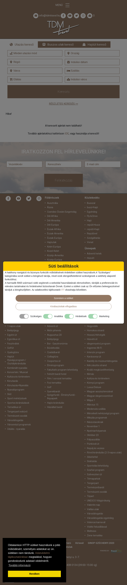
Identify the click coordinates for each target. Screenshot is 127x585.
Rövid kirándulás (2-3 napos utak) (104, 452)
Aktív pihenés (54, 330)
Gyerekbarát (53, 391)
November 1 (93, 426)
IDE (67, 133)
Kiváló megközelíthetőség (100, 369)
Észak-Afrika (54, 229)
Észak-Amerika (55, 233)
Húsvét (90, 258)
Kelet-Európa (54, 246)
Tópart (90, 496)
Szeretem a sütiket (63, 298)
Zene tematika (94, 535)
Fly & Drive (92, 216)
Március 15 (92, 404)
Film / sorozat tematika (59, 378)
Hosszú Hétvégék (96, 335)
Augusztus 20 (54, 335)
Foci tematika (54, 382)
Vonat (90, 242)
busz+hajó (92, 207)
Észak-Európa (54, 238)
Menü (63, 5)
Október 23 (93, 435)
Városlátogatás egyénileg (100, 518)
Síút (9, 394)
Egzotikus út (13, 339)
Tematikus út (14, 407)
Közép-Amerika (55, 255)
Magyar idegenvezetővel (100, 396)
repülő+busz (93, 224)
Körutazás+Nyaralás (17, 385)
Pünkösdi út (93, 443)
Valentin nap (93, 505)
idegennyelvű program (98, 343)
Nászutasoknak (95, 422)
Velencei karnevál (96, 522)
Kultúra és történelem (18, 376)
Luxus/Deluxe (94, 387)
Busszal (91, 203)
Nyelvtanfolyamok (96, 430)
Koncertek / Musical (17, 372)
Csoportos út (54, 361)
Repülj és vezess (95, 448)
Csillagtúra (52, 356)
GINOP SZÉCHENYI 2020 (101, 543)
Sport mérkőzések (17, 398)
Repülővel (92, 233)
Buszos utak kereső (60, 44)
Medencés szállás (96, 409)
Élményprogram (55, 365)
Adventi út (52, 326)
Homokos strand (95, 330)
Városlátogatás (15, 420)
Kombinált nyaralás (17, 368)
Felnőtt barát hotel (56, 374)
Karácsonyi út (94, 356)
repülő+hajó (93, 229)
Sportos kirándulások (18, 403)
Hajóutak (51, 242)
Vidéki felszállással (97, 526)
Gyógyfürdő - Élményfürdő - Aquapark (61, 397)
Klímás (90, 374)
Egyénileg (92, 211)
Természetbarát (95, 487)
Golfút (10, 348)
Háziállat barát (54, 407)
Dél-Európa (53, 224)
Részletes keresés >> (63, 103)
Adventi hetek (94, 253)
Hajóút (10, 356)
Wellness (91, 531)
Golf (49, 387)
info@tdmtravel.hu (46, 15)
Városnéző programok (19, 424)
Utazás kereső (24, 44)
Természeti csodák (17, 416)
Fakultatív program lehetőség (62, 369)
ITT (62, 289)
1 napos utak (14, 326)
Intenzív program (96, 352)
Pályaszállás (93, 439)
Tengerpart (93, 483)
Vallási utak (93, 509)
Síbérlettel (92, 457)
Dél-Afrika (52, 216)
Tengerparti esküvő (17, 411)
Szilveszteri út (94, 474)
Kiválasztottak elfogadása (63, 306)
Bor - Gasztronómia (57, 343)
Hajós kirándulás (55, 403)
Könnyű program (95, 382)
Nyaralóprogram (15, 389)
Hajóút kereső (97, 44)
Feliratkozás (63, 180)
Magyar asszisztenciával (100, 391)
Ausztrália (52, 203)
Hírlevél (79, 543)
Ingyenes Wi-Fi (94, 348)
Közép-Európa (54, 259)
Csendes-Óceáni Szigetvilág (61, 211)
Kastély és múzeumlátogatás (102, 361)
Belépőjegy (13, 330)
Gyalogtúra (13, 352)
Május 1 (91, 400)
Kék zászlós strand (97, 365)
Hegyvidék (92, 326)
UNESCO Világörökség (98, 500)
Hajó (89, 220)
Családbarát (53, 352)
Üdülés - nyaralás (16, 429)
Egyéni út (12, 335)
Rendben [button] (34, 573)
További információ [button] (19, 565)
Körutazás (12, 381)
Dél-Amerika (53, 220)
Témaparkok (93, 478)
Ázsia (50, 207)
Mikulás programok (97, 417)
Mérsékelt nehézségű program (103, 413)
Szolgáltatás (93, 238)
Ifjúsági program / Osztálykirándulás (16, 362)
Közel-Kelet (53, 251)
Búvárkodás (53, 348)
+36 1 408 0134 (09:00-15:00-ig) (78, 565)
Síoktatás (92, 461)
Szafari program (95, 470)
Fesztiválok (13, 343)
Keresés (64, 92)
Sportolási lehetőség (97, 465)
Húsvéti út (92, 339)
